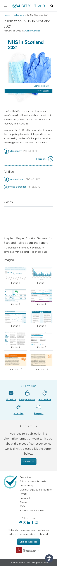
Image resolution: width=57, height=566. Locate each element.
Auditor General (32, 30)
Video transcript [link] (17, 186)
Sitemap (24, 502)
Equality (11, 399)
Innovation (45, 399)
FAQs (22, 506)
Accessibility (26, 485)
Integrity (18, 413)
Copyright (25, 498)
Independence (27, 399)
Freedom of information (32, 510)
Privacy (23, 493)
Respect (38, 413)
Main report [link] (15, 150)
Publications (18, 15)
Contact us (28, 461)
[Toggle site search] (51, 5)
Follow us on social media (33, 481)
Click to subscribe (28, 541)
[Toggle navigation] (5, 6)
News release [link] (16, 179)
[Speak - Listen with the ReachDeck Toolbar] (49, 558)
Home (7, 15)
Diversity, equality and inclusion (36, 489)
